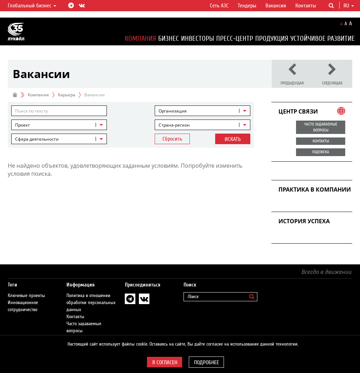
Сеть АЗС (219, 5)
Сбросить (172, 139)
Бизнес (168, 38)
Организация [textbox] (173, 111)
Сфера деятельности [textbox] (37, 139)
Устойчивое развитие (322, 38)
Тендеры (247, 5)
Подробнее (206, 362)
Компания (140, 38)
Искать (233, 139)
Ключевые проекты (26, 288)
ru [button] (348, 5)
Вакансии (275, 5)
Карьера (66, 95)
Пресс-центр (234, 38)
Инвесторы (197, 38)
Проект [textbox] (22, 125)
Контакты (305, 5)
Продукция (271, 38)
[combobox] (202, 110)
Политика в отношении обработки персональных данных (91, 296)
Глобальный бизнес (32, 5)
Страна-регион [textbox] (174, 125)
